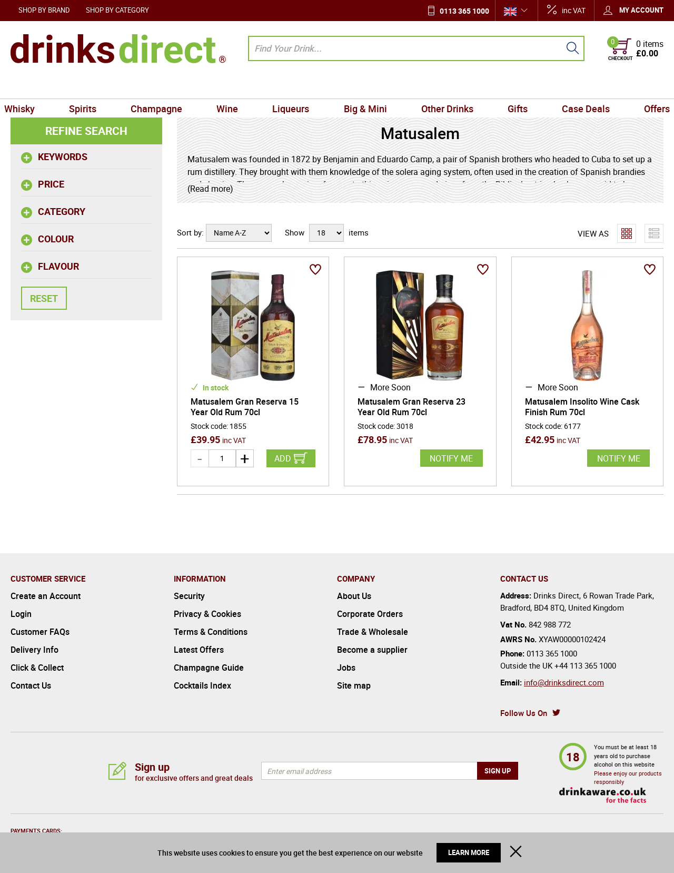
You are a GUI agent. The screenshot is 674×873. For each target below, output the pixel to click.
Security (189, 596)
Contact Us (31, 685)
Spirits (91, 86)
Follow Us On (523, 713)
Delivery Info (34, 649)
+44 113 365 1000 (585, 665)
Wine (231, 86)
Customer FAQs (40, 631)
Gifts (512, 86)
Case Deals (577, 86)
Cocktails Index (202, 685)
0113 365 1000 (464, 11)
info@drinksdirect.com (564, 682)
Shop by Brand (44, 10)
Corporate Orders (370, 614)
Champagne (162, 86)
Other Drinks (444, 86)
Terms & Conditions (210, 631)
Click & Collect (37, 667)
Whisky (30, 86)
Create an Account (46, 596)
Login (21, 614)
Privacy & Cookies (207, 614)
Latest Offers (199, 649)
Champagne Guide (209, 667)
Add (282, 458)
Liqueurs (292, 86)
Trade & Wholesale (372, 631)
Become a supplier (372, 649)
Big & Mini (363, 86)
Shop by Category (117, 10)
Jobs (346, 667)
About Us (354, 596)
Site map (354, 685)
